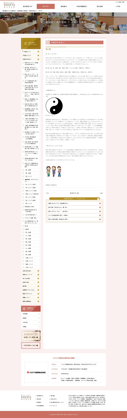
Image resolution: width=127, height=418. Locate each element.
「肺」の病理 (28, 254)
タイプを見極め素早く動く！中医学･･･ (59, 217)
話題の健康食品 (27, 301)
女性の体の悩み (27, 271)
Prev (48, 193)
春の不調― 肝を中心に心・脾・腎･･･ (59, 209)
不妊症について (27, 55)
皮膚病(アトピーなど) (28, 290)
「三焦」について (29, 267)
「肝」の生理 (28, 232)
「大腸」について (29, 261)
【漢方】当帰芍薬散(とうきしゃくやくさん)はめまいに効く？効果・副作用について (31, 120)
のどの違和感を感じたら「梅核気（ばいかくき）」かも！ (31, 221)
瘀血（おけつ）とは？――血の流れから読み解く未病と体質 (31, 75)
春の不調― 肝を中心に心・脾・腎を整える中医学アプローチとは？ (31, 69)
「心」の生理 (28, 235)
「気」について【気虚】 (30, 187)
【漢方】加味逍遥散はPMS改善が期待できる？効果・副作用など (31, 127)
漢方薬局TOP (27, 6)
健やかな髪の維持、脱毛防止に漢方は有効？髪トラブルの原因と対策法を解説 (31, 87)
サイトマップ (52, 405)
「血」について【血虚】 (30, 200)
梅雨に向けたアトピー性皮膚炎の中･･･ (59, 204)
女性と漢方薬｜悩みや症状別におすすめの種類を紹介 (31, 142)
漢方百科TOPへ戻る (74, 193)
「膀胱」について (29, 264)
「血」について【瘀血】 (30, 197)
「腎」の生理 (28, 173)
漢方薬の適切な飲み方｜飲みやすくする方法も (31, 159)
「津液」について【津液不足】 (32, 194)
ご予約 (118, 6)
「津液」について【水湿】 (31, 190)
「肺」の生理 (28, 238)
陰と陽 (26, 226)
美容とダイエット (27, 293)
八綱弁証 (27, 229)
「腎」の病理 (28, 170)
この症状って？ (27, 51)
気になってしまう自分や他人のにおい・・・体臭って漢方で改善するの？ (32, 94)
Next (101, 193)
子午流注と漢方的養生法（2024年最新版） (30, 137)
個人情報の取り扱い (57, 402)
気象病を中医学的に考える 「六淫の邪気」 (31, 210)
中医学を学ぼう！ (33, 10)
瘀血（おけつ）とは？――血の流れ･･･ (59, 213)
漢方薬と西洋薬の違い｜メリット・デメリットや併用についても (31, 153)
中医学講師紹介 (81, 6)
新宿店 (24, 318)
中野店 (24, 326)
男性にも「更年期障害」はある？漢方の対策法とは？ (31, 99)
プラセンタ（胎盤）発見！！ (31, 218)
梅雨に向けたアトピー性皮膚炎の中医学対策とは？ (31, 63)
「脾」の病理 (28, 251)
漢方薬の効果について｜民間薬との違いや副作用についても (32, 147)
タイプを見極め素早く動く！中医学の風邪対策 (31, 81)
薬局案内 (64, 6)
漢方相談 (100, 6)
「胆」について (28, 203)
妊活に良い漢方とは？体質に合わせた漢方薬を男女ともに (31, 104)
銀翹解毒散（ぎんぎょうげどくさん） (32, 180)
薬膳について (26, 297)
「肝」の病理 (28, 245)
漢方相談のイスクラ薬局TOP (9, 10)
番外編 (24, 286)
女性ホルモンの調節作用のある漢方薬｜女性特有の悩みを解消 (31, 165)
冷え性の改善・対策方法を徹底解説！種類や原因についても (32, 114)
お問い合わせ (52, 399)
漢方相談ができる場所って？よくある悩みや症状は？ (32, 132)
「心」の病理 (28, 248)
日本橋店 (25, 314)
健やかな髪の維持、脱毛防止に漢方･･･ (59, 221)
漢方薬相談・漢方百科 (22, 10)
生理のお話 (26, 282)
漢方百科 (46, 6)
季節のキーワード (27, 274)
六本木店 (25, 322)
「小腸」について (29, 258)
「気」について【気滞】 (30, 184)
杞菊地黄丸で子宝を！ (30, 206)
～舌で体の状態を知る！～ (31, 214)
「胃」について (28, 176)
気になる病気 (26, 278)
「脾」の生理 (28, 242)
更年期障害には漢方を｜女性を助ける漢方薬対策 (31, 109)
